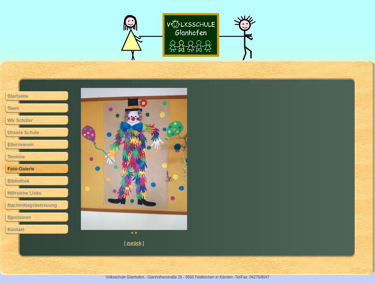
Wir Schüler (20, 120)
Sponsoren (19, 217)
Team (13, 108)
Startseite (18, 96)
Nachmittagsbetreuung (32, 205)
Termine (16, 156)
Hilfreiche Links (24, 193)
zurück (134, 243)
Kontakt (16, 229)
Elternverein (21, 144)
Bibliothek (18, 181)
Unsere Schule (23, 132)
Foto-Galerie (21, 169)
